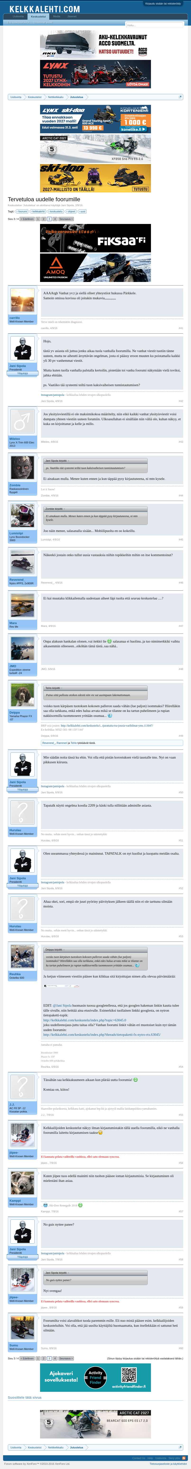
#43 (181, 441)
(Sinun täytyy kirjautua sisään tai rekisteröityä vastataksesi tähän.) (145, 1358)
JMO (12, 666)
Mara (13, 623)
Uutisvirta (18, 16)
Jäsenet (72, 16)
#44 (181, 495)
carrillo (14, 318)
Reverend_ (17, 579)
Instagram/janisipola (52, 395)
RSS (184, 1458)
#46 (181, 582)
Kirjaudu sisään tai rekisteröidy (163, 3)
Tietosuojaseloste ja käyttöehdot (168, 1463)
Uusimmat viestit (43, 22)
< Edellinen (27, 219)
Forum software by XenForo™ (37, 1463)
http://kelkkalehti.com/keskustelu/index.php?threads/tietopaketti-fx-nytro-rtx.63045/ (102, 1034)
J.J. (12, 1104)
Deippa (14, 712)
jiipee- (13, 1152)
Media (56, 16)
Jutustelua (29, 205)
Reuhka (15, 974)
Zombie (14, 485)
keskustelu (56, 211)
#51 (181, 840)
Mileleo (14, 439)
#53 (181, 936)
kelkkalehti (38, 211)
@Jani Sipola (62, 1005)
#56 (181, 1162)
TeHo (74, 742)
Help (150, 1458)
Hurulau (15, 830)
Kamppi (15, 1200)
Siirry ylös (174, 1458)
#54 (181, 1066)
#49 (181, 735)
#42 (181, 401)
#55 (181, 1114)
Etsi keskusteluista (18, 22)
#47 (181, 626)
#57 (181, 1211)
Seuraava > (66, 219)
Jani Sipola (67, 205)
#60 (181, 1348)
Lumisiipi (16, 533)
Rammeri (62, 742)
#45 (181, 539)
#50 (181, 792)
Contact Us (138, 1458)
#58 (181, 1259)
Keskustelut (38, 16)
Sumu (13, 1345)
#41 (181, 328)
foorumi (22, 211)
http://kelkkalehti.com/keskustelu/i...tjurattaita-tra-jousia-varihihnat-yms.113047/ (107, 725)
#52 (181, 888)
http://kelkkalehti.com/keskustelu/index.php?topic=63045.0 (84, 1020)
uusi (82, 211)
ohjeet (71, 211)
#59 (181, 1307)
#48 (181, 669)
